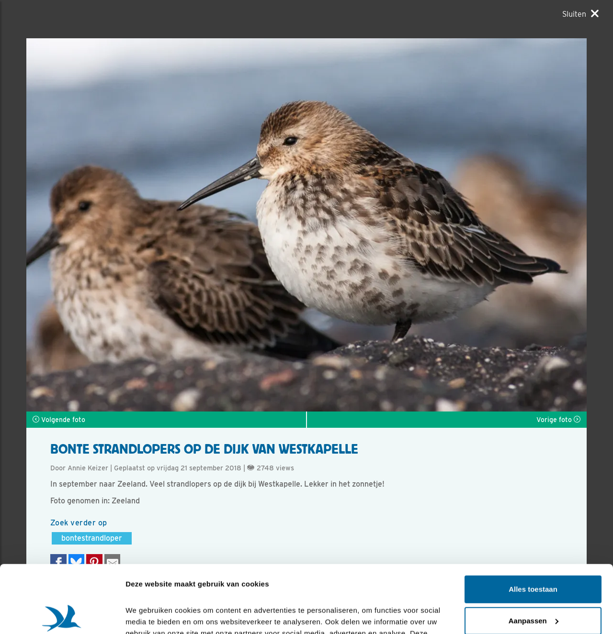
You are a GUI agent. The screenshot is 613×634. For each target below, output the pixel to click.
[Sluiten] (580, 14)
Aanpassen (533, 553)
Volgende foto (59, 419)
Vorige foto (558, 419)
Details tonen (148, 615)
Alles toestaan (533, 522)
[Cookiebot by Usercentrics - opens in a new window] (62, 615)
